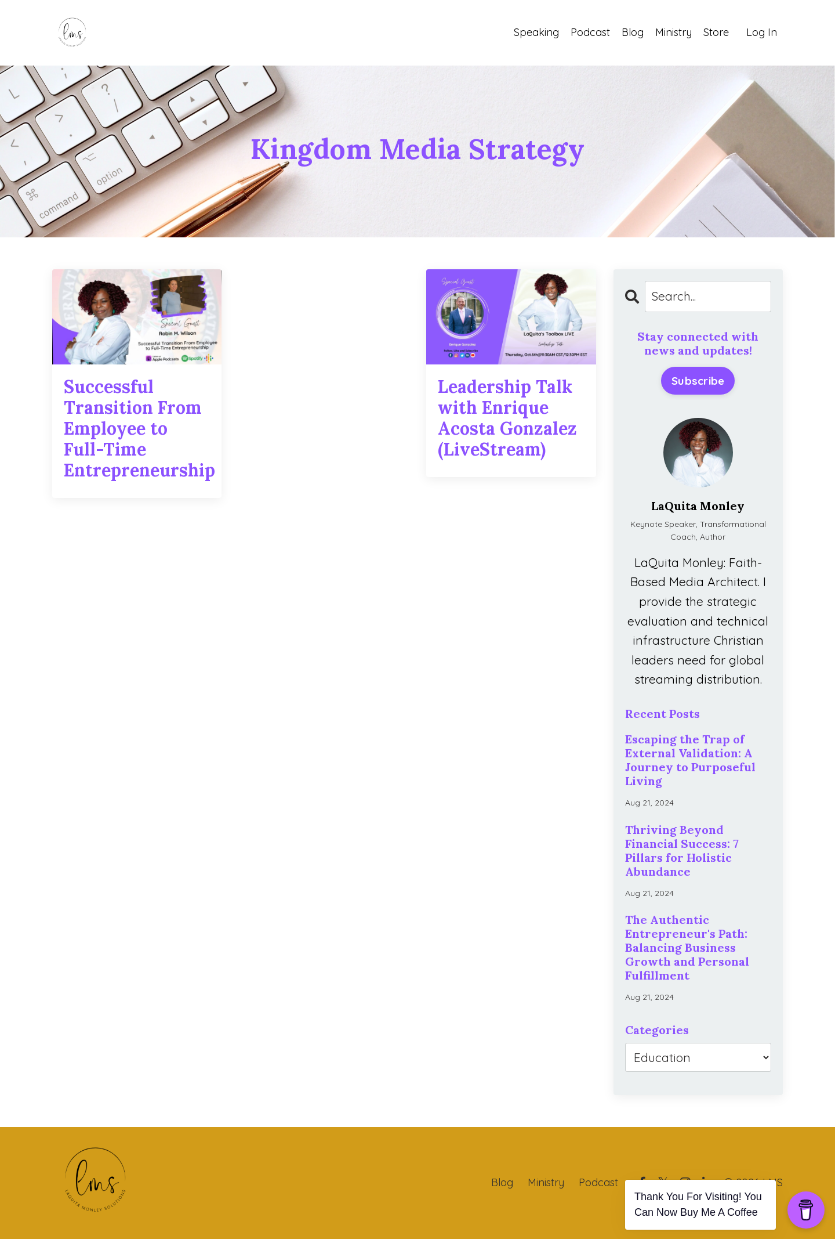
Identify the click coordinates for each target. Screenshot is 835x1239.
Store (716, 32)
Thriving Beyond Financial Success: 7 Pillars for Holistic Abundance (682, 851)
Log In (761, 32)
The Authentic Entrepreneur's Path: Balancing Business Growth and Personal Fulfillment (687, 947)
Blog (633, 32)
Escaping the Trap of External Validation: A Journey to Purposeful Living (690, 760)
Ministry (673, 32)
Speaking (536, 32)
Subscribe (697, 381)
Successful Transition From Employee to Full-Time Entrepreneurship (137, 428)
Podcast (590, 32)
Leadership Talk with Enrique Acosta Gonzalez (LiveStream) (507, 418)
